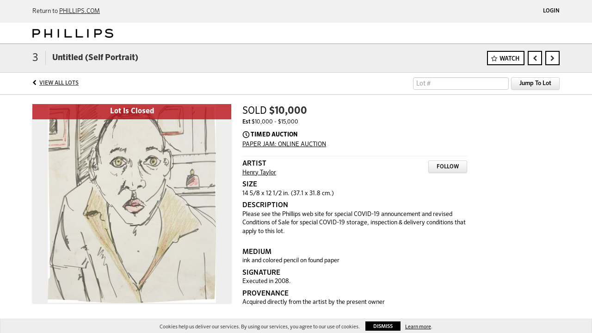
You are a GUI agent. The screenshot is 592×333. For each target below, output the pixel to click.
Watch (509, 59)
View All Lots (59, 83)
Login (551, 11)
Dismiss (383, 326)
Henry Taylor (259, 173)
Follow (448, 167)
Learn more (418, 326)
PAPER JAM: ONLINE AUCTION (284, 145)
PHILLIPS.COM (79, 11)
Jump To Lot (535, 83)
